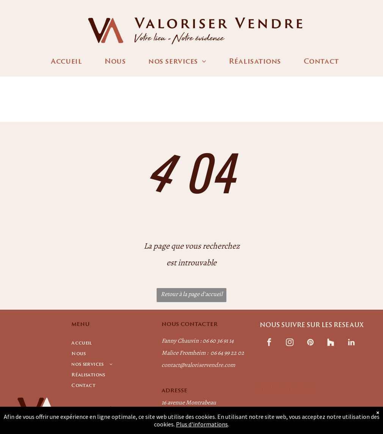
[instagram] (289, 343)
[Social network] (330, 343)
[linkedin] (351, 343)
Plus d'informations (202, 424)
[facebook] (269, 343)
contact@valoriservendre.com (198, 365)
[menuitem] (66, 62)
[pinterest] (310, 343)
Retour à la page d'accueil (192, 294)
